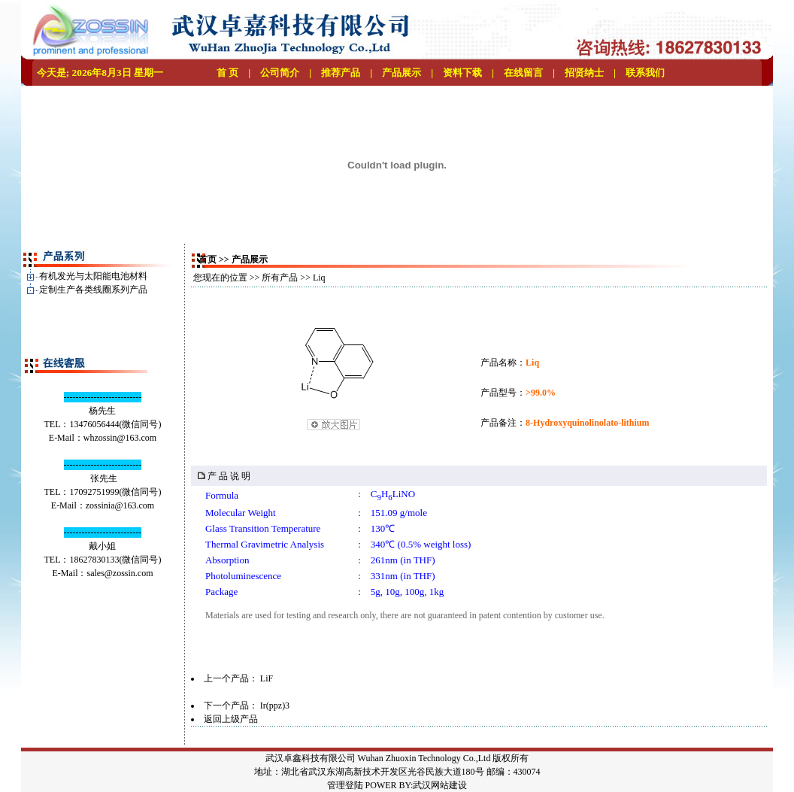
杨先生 (102, 410)
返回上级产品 (231, 719)
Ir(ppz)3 (274, 705)
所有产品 (280, 277)
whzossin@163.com (119, 437)
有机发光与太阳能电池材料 (93, 276)
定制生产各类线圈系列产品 (93, 289)
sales (95, 573)
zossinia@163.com (120, 505)
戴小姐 (102, 546)
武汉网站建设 (440, 785)
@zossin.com (129, 573)
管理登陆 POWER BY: (370, 785)
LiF (266, 678)
